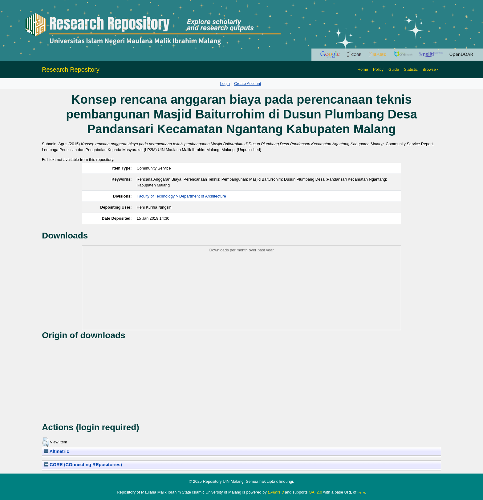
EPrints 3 (276, 492)
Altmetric (56, 451)
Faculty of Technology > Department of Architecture (181, 196)
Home (363, 69)
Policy (378, 69)
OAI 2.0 (315, 492)
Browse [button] (429, 69)
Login (225, 83)
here (361, 492)
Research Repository (70, 69)
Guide (393, 69)
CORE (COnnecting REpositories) (83, 464)
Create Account (247, 83)
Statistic (411, 69)
